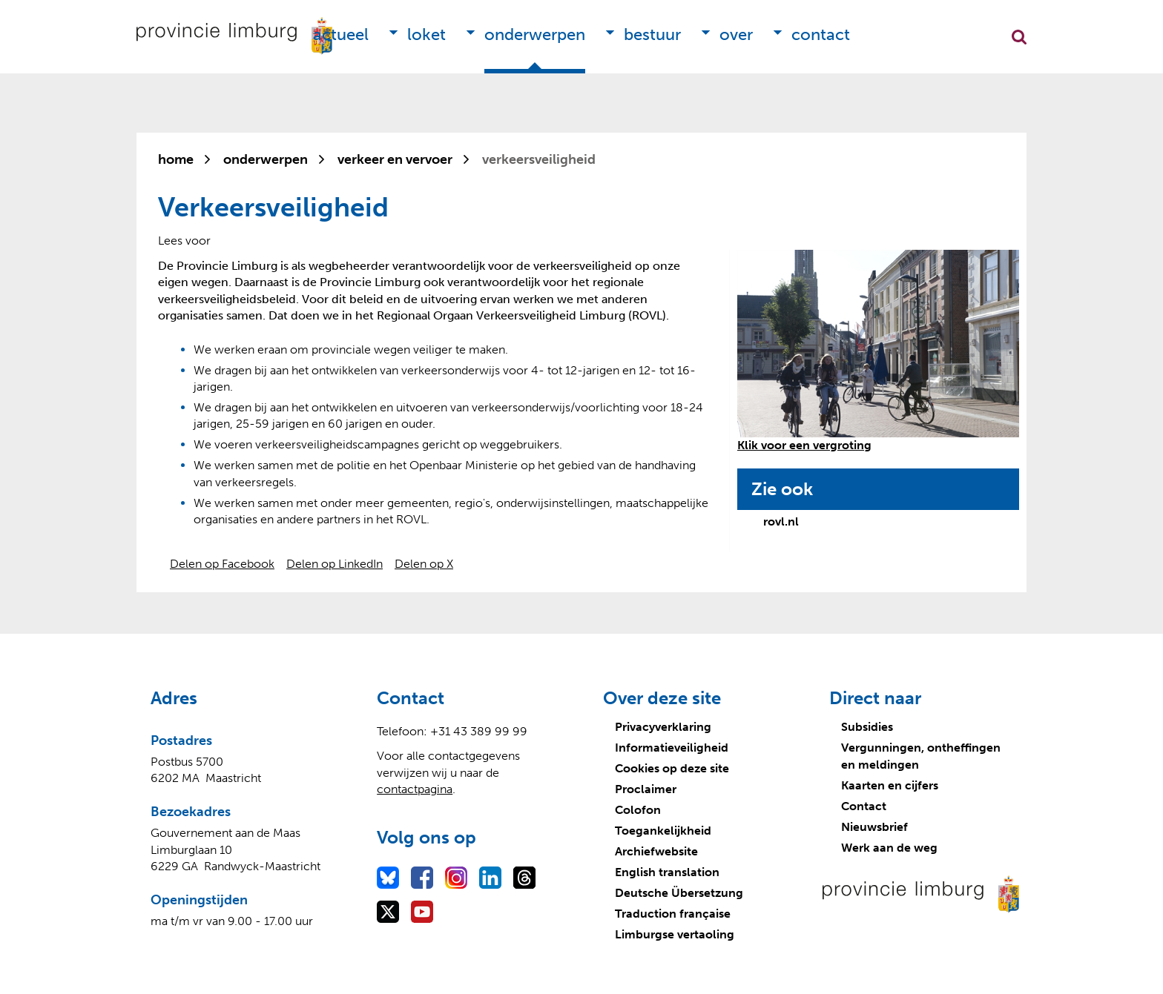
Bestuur (652, 34)
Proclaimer (645, 789)
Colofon (638, 810)
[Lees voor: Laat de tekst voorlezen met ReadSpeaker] (184, 240)
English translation (667, 872)
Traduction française (673, 914)
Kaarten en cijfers (889, 785)
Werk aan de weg (889, 848)
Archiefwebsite (656, 851)
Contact (820, 34)
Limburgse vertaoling (674, 934)
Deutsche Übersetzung (679, 893)
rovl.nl (781, 521)
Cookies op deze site (672, 768)
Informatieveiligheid (671, 747)
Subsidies (867, 727)
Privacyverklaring (663, 727)
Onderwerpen (534, 34)
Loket (426, 34)
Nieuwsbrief (874, 827)
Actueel (341, 34)
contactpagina (414, 789)
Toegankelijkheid (663, 831)
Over (736, 34)
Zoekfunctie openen (1019, 37)
